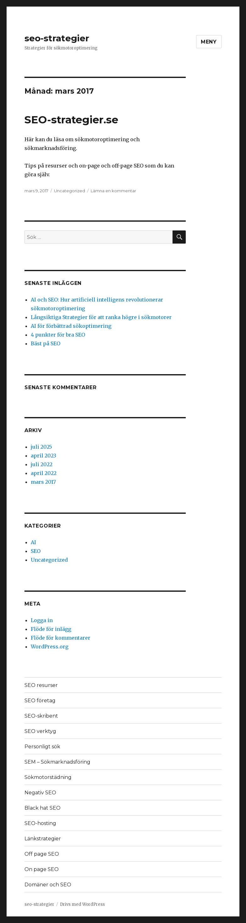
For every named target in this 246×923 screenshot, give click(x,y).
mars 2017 (43, 482)
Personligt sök (42, 747)
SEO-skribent (41, 716)
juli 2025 (41, 447)
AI (33, 542)
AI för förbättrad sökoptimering (71, 326)
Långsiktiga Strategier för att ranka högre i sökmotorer (101, 317)
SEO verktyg (40, 731)
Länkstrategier (42, 839)
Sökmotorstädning (48, 777)
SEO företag (40, 701)
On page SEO (41, 869)
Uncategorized (69, 190)
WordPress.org (49, 646)
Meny (209, 42)
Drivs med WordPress (82, 904)
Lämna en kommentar (113, 190)
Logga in (42, 620)
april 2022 (43, 473)
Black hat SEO (42, 808)
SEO (35, 551)
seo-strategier (56, 38)
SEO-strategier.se (71, 119)
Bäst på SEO (45, 343)
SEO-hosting (40, 823)
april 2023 (43, 455)
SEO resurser (41, 685)
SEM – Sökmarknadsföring (57, 762)
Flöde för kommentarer (60, 638)
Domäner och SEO (47, 885)
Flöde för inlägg (51, 629)
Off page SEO (41, 854)
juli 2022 (41, 464)
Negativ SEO (40, 793)
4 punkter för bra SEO (58, 335)
